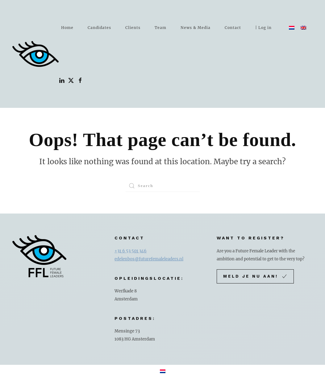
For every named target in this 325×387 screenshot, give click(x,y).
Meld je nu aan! (255, 276)
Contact (233, 27)
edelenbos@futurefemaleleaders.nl (149, 259)
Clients (132, 27)
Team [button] (160, 27)
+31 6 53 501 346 (131, 251)
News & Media (195, 27)
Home (67, 27)
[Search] (163, 186)
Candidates (99, 27)
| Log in (263, 27)
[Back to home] (35, 53)
